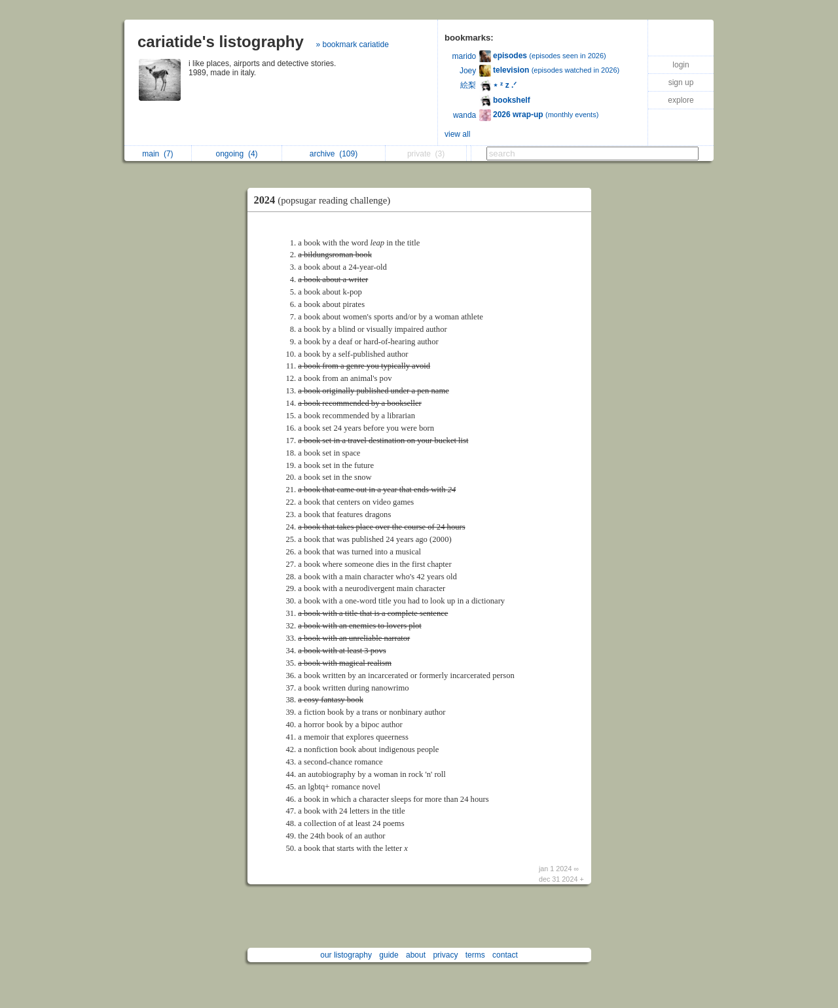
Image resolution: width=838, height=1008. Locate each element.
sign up (681, 82)
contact (505, 955)
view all (457, 134)
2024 (325, 200)
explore (680, 100)
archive (333, 153)
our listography (346, 955)
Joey (468, 70)
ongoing (237, 153)
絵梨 (468, 85)
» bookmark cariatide (352, 44)
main (157, 153)
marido (464, 56)
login (680, 64)
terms (475, 955)
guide (388, 955)
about (416, 955)
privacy (445, 955)
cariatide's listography (220, 41)
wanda (464, 115)
